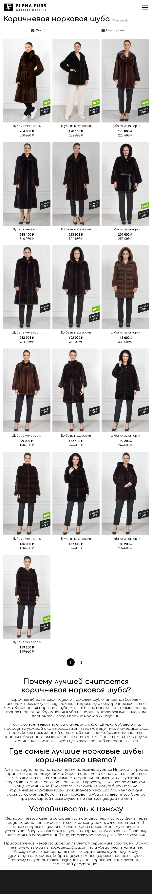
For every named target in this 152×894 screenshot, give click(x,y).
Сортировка (113, 30)
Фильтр (39, 30)
